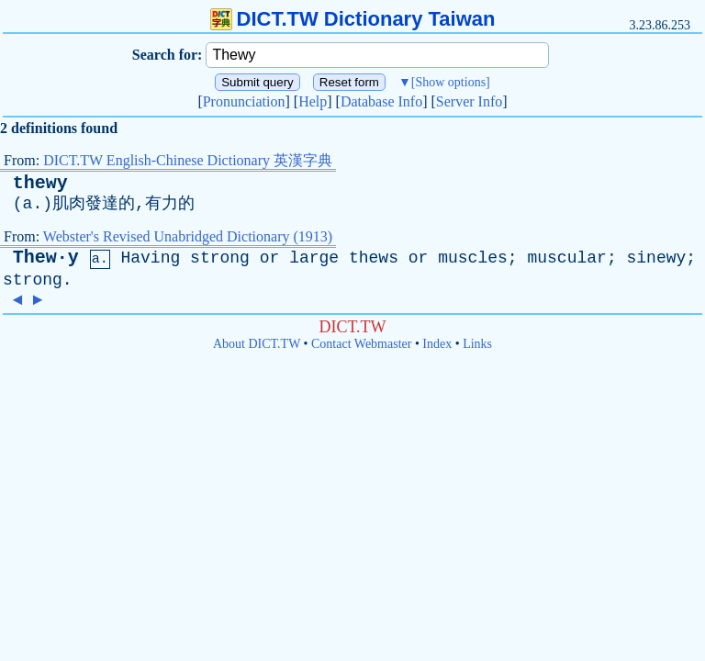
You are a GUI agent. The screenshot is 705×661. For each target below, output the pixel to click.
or (270, 258)
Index (437, 344)
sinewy (656, 258)
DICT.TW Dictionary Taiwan (353, 18)
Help (312, 101)
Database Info (381, 101)
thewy (40, 183)
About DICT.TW (256, 344)
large (314, 258)
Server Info (469, 101)
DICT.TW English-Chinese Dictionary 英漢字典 (187, 160)
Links (477, 344)
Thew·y (46, 257)
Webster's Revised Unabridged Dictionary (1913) (187, 236)
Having (150, 258)
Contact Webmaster (361, 344)
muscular (566, 258)
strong (220, 258)
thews (373, 258)
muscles (473, 258)
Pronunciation (244, 101)
